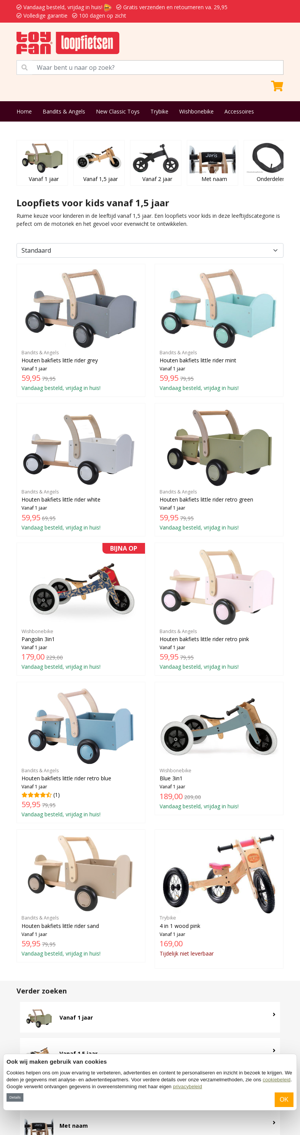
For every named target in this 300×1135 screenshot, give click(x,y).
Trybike (159, 111)
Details (14, 1097)
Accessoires (239, 111)
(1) (80, 752)
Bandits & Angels (64, 111)
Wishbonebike (196, 111)
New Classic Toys (118, 111)
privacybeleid (187, 1086)
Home (24, 111)
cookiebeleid (276, 1079)
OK (284, 1099)
